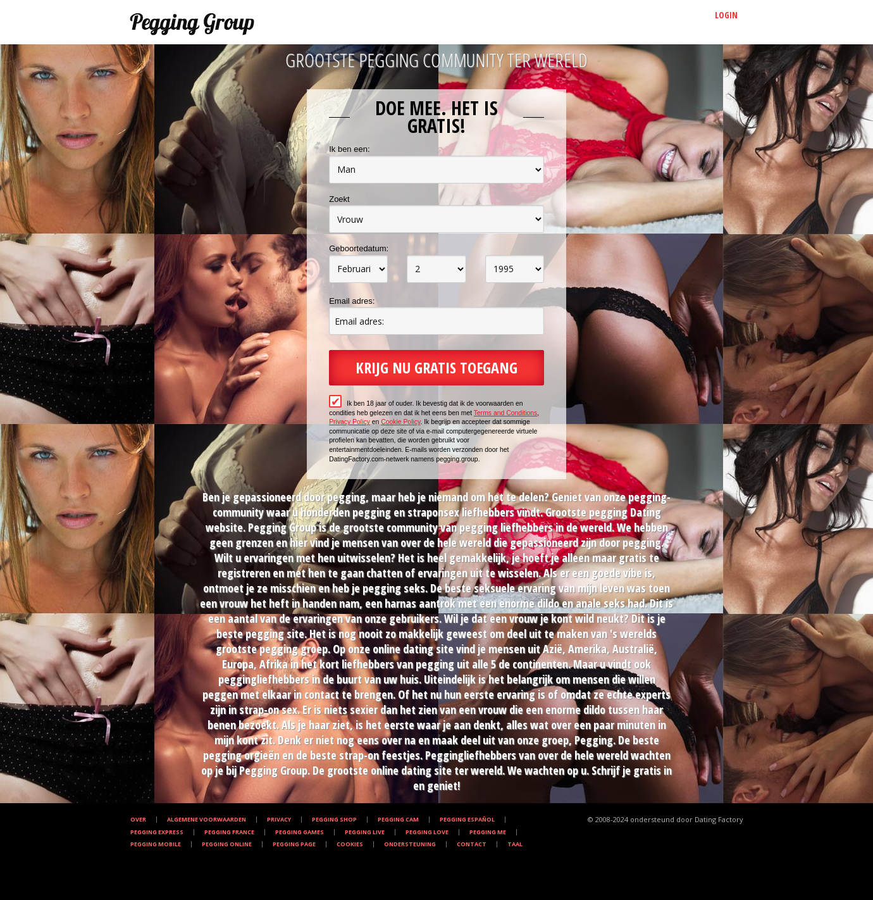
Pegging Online (227, 844)
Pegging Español (467, 819)
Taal (515, 844)
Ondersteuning (410, 844)
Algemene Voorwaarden (206, 819)
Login (726, 15)
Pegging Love (427, 832)
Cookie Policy (400, 421)
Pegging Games (299, 832)
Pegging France (229, 832)
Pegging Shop (334, 819)
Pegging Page (294, 844)
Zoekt (339, 199)
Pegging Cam (398, 819)
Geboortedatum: (358, 248)
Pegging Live (365, 832)
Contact (471, 844)
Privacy (279, 819)
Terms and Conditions (506, 412)
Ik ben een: (349, 149)
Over (138, 819)
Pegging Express (156, 832)
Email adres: (352, 301)
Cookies (350, 844)
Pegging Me (487, 832)
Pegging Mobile (155, 844)
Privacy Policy (349, 421)
